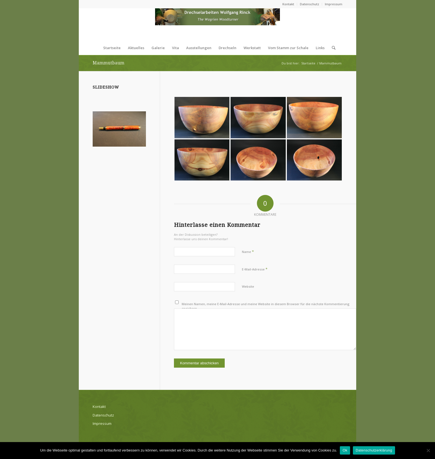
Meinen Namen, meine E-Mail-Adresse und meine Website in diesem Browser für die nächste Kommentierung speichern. (266, 306)
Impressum (333, 4)
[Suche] (331, 48)
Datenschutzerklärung (374, 450)
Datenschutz (309, 4)
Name (248, 251)
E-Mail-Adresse (254, 269)
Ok (345, 450)
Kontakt (288, 4)
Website (248, 286)
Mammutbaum (108, 63)
